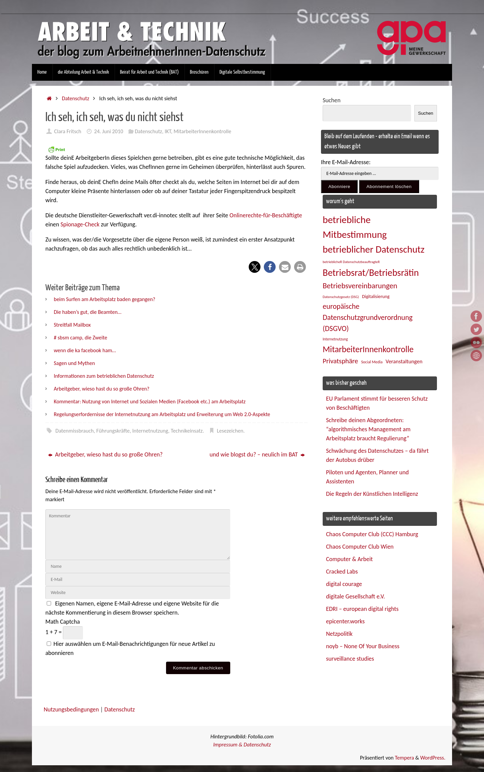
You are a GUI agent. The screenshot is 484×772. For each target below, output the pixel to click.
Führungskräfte (113, 431)
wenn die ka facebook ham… (85, 350)
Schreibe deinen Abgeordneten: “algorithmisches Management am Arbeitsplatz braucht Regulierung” (368, 429)
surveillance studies (350, 658)
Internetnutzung (150, 431)
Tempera (404, 758)
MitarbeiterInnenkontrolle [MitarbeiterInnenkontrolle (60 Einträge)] (368, 349)
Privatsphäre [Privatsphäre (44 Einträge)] (340, 361)
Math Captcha (62, 621)
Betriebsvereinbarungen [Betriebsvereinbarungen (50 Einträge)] (360, 285)
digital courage (344, 584)
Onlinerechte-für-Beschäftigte (266, 215)
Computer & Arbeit (349, 559)
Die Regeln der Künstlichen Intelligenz (372, 494)
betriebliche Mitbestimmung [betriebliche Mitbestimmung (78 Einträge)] (355, 227)
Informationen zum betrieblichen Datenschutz (104, 376)
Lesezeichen (230, 431)
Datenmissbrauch (74, 431)
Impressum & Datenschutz (242, 744)
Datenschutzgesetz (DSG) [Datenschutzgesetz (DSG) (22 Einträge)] (341, 297)
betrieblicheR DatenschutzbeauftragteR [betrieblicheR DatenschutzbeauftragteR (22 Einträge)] (351, 262)
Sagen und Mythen (74, 363)
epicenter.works (345, 621)
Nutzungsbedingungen (71, 709)
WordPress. (432, 758)
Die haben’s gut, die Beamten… (87, 312)
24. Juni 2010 (108, 131)
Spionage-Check (81, 224)
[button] (254, 267)
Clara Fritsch (67, 131)
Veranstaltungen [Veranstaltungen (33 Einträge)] (404, 361)
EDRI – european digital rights (362, 609)
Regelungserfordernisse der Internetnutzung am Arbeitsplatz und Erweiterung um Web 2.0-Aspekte (162, 414)
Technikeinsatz (187, 431)
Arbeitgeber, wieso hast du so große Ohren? (101, 388)
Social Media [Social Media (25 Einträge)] (371, 361)
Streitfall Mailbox (72, 325)
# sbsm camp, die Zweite (80, 337)
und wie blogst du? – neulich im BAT (257, 454)
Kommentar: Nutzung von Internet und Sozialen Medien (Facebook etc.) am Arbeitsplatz (150, 401)
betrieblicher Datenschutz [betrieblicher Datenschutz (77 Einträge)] (374, 249)
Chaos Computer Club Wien (360, 546)
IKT (168, 131)
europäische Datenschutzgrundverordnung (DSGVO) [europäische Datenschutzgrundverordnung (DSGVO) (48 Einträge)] (367, 317)
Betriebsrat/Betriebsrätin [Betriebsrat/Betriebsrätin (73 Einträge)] (371, 273)
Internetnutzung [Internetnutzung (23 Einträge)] (335, 339)
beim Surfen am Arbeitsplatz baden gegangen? (104, 299)
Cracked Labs (342, 571)
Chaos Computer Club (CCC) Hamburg (372, 534)
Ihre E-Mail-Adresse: (346, 162)
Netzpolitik (339, 633)
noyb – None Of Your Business (362, 646)
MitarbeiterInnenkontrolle (202, 131)
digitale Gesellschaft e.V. (355, 596)
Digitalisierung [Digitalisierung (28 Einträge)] (376, 296)
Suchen (331, 100)
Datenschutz (75, 98)
